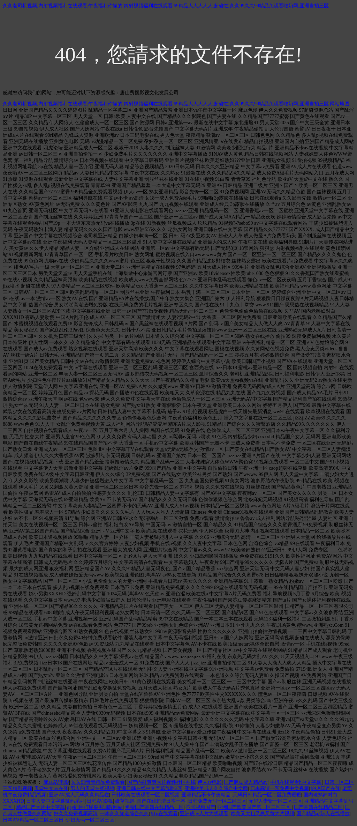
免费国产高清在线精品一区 (154, 807)
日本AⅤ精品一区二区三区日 (33, 820)
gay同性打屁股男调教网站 (95, 807)
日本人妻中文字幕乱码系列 (55, 801)
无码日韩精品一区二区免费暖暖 (267, 794)
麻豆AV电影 (56, 782)
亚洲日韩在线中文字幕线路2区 (149, 788)
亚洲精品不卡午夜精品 (206, 794)
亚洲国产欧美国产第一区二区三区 (254, 807)
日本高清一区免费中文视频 (279, 788)
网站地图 (339, 103)
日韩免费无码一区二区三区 (217, 801)
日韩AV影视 (100, 801)
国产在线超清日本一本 (161, 801)
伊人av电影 (210, 782)
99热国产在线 (325, 788)
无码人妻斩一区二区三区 (275, 801)
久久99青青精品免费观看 (98, 782)
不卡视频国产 (200, 807)
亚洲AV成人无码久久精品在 (79, 794)
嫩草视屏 (125, 801)
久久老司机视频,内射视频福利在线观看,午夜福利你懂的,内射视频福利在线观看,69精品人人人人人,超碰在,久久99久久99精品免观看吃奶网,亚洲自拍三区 (166, 5)
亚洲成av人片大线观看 (204, 813)
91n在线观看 (164, 813)
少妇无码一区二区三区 (90, 820)
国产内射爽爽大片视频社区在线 (161, 782)
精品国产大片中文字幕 (40, 807)
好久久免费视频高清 (76, 813)
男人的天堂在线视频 (92, 788)
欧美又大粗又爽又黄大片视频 (262, 813)
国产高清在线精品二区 (318, 807)
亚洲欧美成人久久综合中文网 (216, 788)
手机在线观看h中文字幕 (296, 782)
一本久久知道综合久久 (124, 813)
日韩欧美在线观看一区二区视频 (145, 794)
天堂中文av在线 (51, 788)
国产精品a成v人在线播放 (323, 813)
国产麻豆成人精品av (245, 782)
